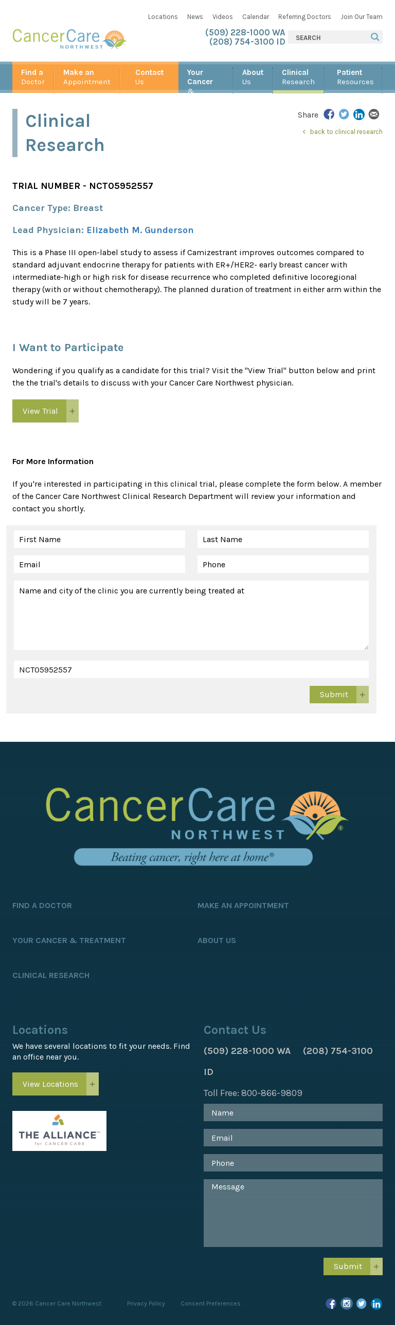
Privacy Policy (146, 1303)
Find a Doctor (42, 905)
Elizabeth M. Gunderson (140, 230)
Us (149, 77)
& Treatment (205, 80)
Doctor (33, 77)
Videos (222, 17)
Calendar (255, 17)
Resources (355, 77)
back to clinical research (346, 132)
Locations (163, 17)
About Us (217, 940)
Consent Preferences (211, 1303)
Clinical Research (50, 975)
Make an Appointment (243, 905)
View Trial (40, 411)
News (195, 17)
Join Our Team (361, 17)
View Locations (50, 1084)
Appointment (87, 77)
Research (298, 77)
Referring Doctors (304, 17)
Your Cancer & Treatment (69, 940)
